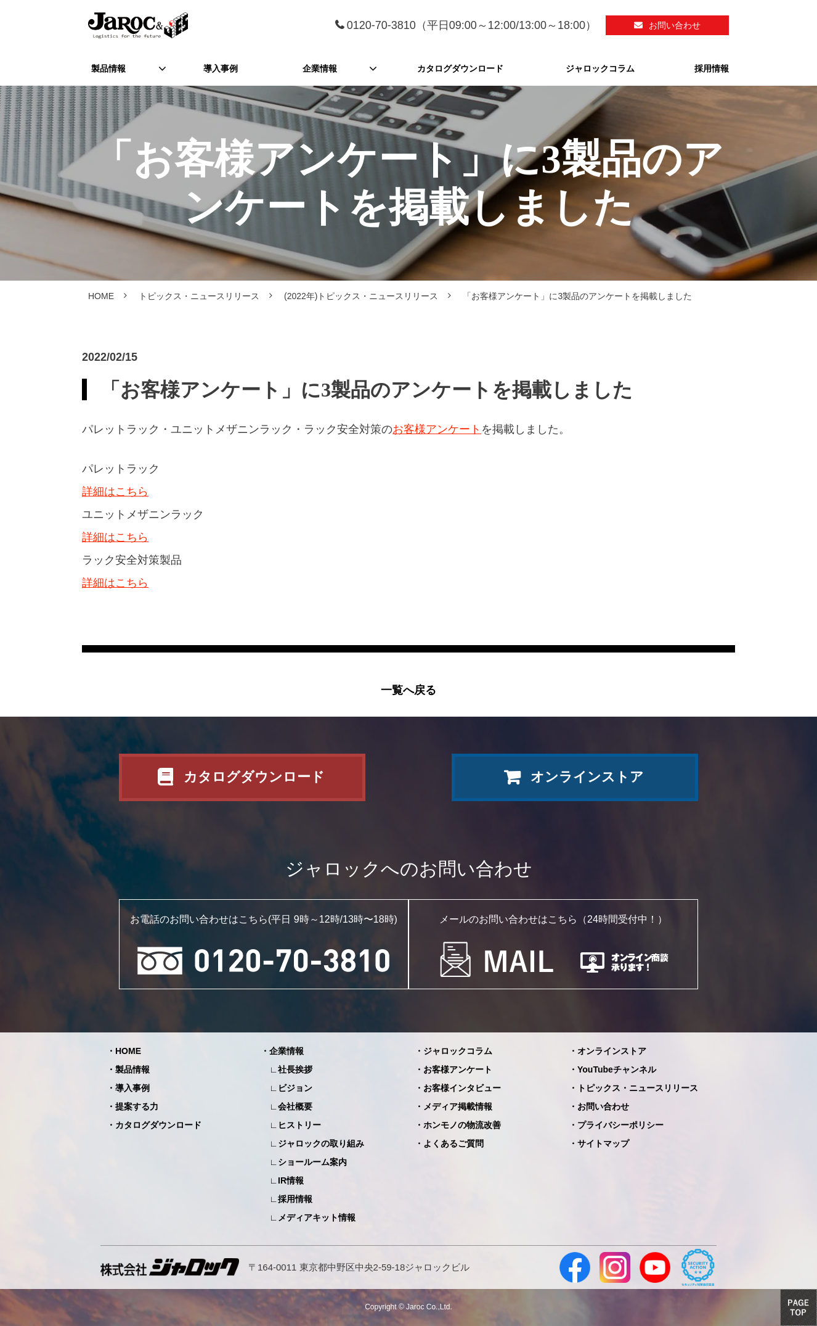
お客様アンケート (436, 429)
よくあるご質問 (453, 1143)
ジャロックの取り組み (321, 1143)
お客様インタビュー (462, 1088)
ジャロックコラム (600, 68)
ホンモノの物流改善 (462, 1125)
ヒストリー (299, 1125)
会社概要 (295, 1106)
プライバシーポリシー (620, 1125)
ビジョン (295, 1088)
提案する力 (136, 1106)
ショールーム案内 (312, 1162)
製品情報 (108, 68)
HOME (101, 296)
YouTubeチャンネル (616, 1069)
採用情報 (711, 68)
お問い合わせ (675, 25)
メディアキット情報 (317, 1217)
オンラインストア (587, 776)
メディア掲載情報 (457, 1106)
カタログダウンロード (460, 68)
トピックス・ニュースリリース (199, 296)
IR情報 (291, 1180)
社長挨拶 (295, 1069)
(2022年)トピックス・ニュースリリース (361, 296)
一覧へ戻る (408, 690)
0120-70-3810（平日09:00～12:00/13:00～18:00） (471, 25)
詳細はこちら (115, 491)
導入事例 (220, 68)
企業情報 (320, 68)
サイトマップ (603, 1143)
